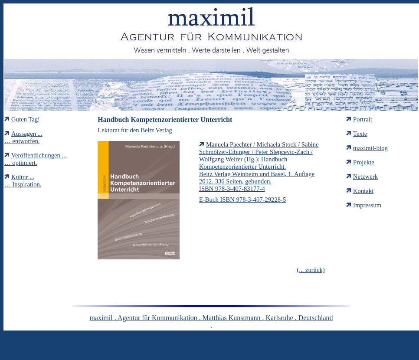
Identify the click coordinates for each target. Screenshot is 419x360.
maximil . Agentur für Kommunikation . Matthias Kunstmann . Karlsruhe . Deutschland (211, 317)
